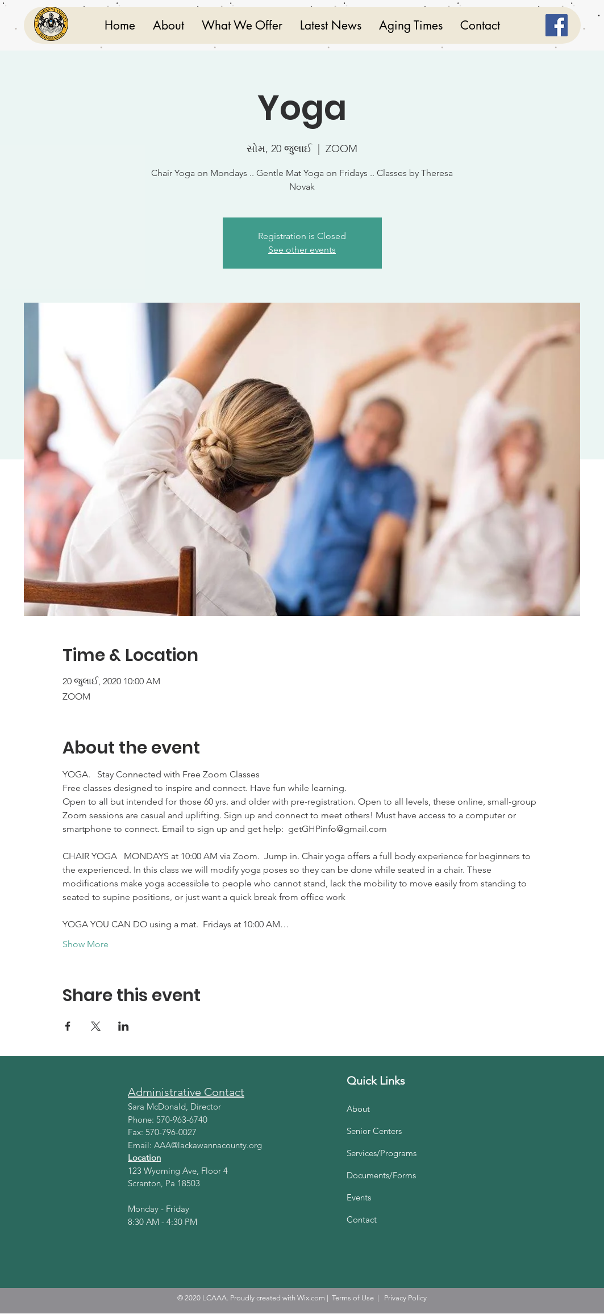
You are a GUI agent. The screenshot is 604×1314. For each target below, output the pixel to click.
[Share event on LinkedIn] (123, 1026)
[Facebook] (556, 25)
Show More (86, 944)
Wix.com (311, 1298)
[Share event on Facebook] (68, 1026)
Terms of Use (353, 1298)
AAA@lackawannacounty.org (208, 1145)
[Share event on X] (95, 1026)
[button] (242, 25)
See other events (302, 249)
